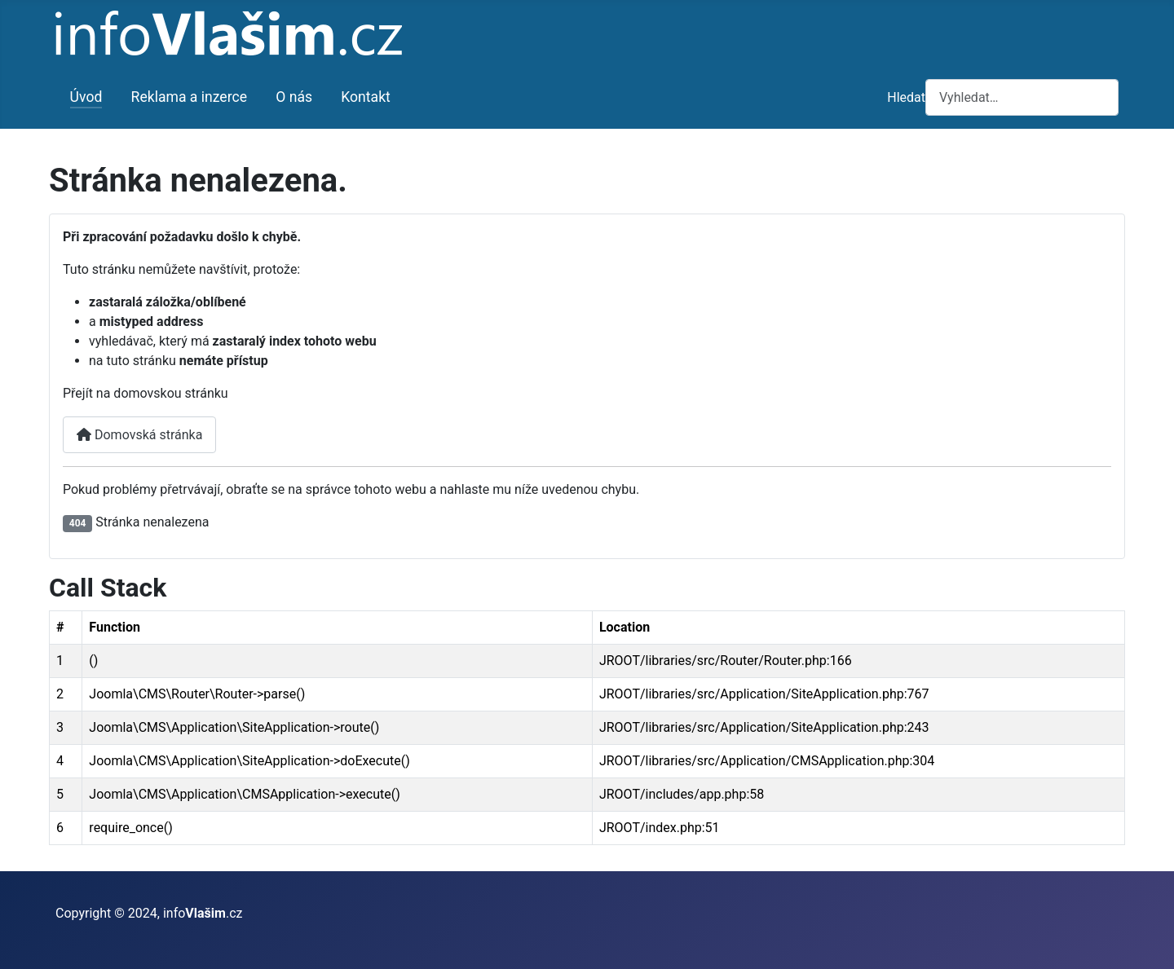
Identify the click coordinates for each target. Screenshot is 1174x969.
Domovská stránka (139, 435)
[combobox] (1022, 97)
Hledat (906, 97)
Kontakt (366, 97)
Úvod (86, 97)
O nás (294, 97)
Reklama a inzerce (189, 97)
